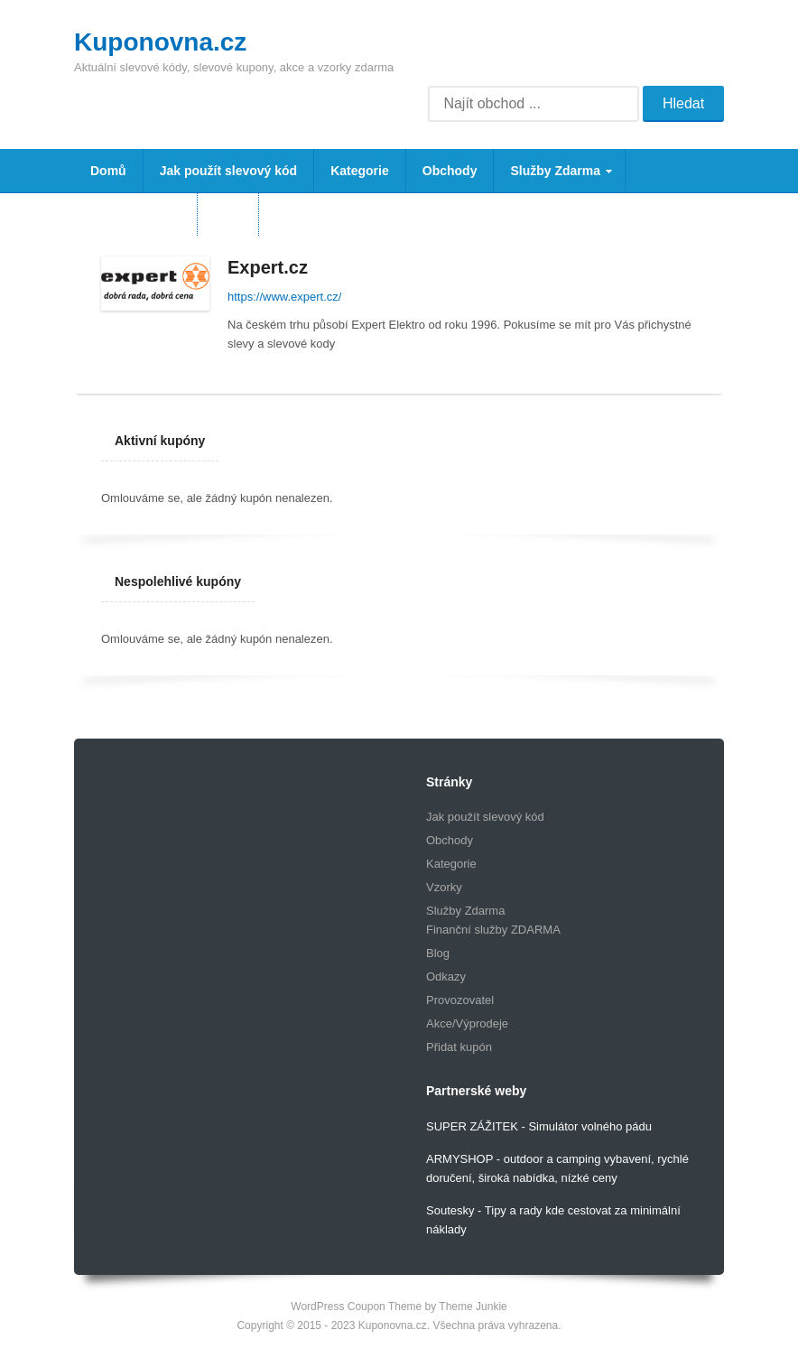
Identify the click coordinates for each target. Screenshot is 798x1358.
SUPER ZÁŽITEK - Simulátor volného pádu (539, 1126)
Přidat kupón (459, 1047)
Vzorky (444, 887)
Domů (108, 170)
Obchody (450, 170)
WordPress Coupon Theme (356, 1306)
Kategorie (359, 170)
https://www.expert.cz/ (284, 296)
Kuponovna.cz (160, 42)
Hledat (683, 103)
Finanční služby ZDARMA (493, 929)
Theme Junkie (472, 1306)
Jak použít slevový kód (229, 170)
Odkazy (446, 976)
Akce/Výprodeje (467, 1023)
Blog (228, 214)
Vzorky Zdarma (135, 214)
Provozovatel (460, 1000)
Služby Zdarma (554, 177)
